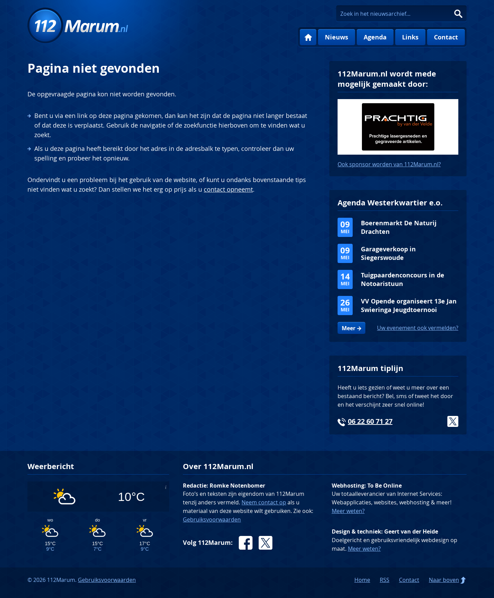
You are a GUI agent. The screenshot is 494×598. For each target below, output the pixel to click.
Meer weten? (348, 511)
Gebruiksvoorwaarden (212, 519)
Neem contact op (264, 502)
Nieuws (336, 37)
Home (308, 37)
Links (410, 37)
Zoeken (458, 13)
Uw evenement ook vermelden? (417, 328)
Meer (348, 328)
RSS (384, 580)
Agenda (375, 37)
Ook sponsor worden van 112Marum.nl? (389, 164)
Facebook (245, 543)
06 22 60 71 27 (370, 421)
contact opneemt (228, 189)
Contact (446, 37)
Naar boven (444, 580)
